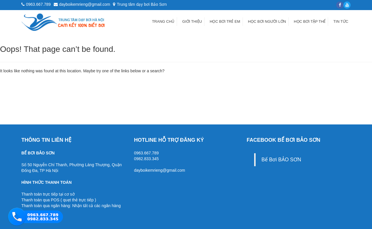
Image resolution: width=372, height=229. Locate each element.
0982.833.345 (146, 158)
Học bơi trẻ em (225, 21)
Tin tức (340, 21)
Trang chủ (163, 21)
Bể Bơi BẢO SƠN (281, 159)
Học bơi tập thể (310, 21)
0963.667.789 (146, 153)
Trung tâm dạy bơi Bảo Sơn (140, 4)
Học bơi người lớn (267, 21)
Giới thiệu (192, 21)
